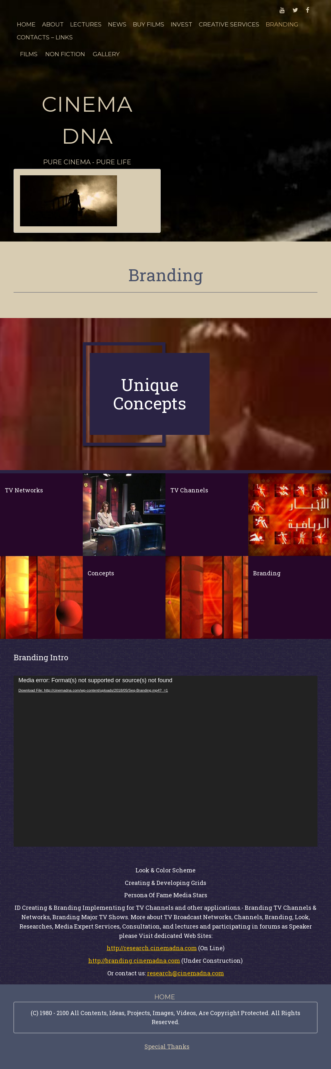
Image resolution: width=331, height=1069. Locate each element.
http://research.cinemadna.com (152, 948)
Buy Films (148, 24)
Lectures (85, 24)
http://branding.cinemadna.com (134, 960)
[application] (165, 761)
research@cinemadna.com (185, 973)
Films (28, 54)
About (53, 24)
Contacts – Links (45, 37)
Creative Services (229, 24)
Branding (282, 24)
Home (26, 24)
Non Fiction (65, 54)
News (117, 24)
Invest (181, 24)
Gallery (106, 54)
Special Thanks (166, 1046)
